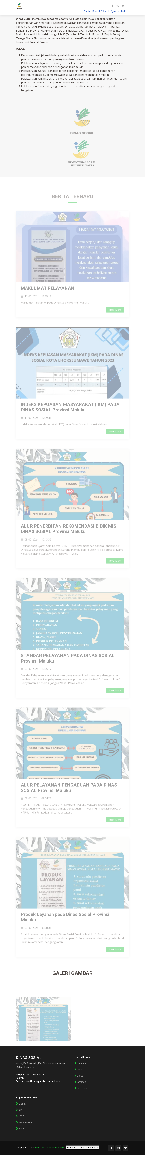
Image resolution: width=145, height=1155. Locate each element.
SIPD (21, 1110)
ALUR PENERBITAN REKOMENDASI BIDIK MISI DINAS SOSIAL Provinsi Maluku (69, 535)
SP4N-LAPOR (25, 1122)
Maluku (22, 1104)
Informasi (82, 1088)
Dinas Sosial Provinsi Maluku (50, 1147)
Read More (115, 316)
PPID (21, 1128)
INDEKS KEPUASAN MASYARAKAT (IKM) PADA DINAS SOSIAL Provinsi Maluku (70, 413)
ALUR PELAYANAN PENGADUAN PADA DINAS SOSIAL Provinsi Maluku (69, 794)
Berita (80, 1076)
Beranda (81, 1063)
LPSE (21, 1116)
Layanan (81, 1082)
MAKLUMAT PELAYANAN (47, 294)
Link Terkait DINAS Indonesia (82, 1147)
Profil (79, 1069)
